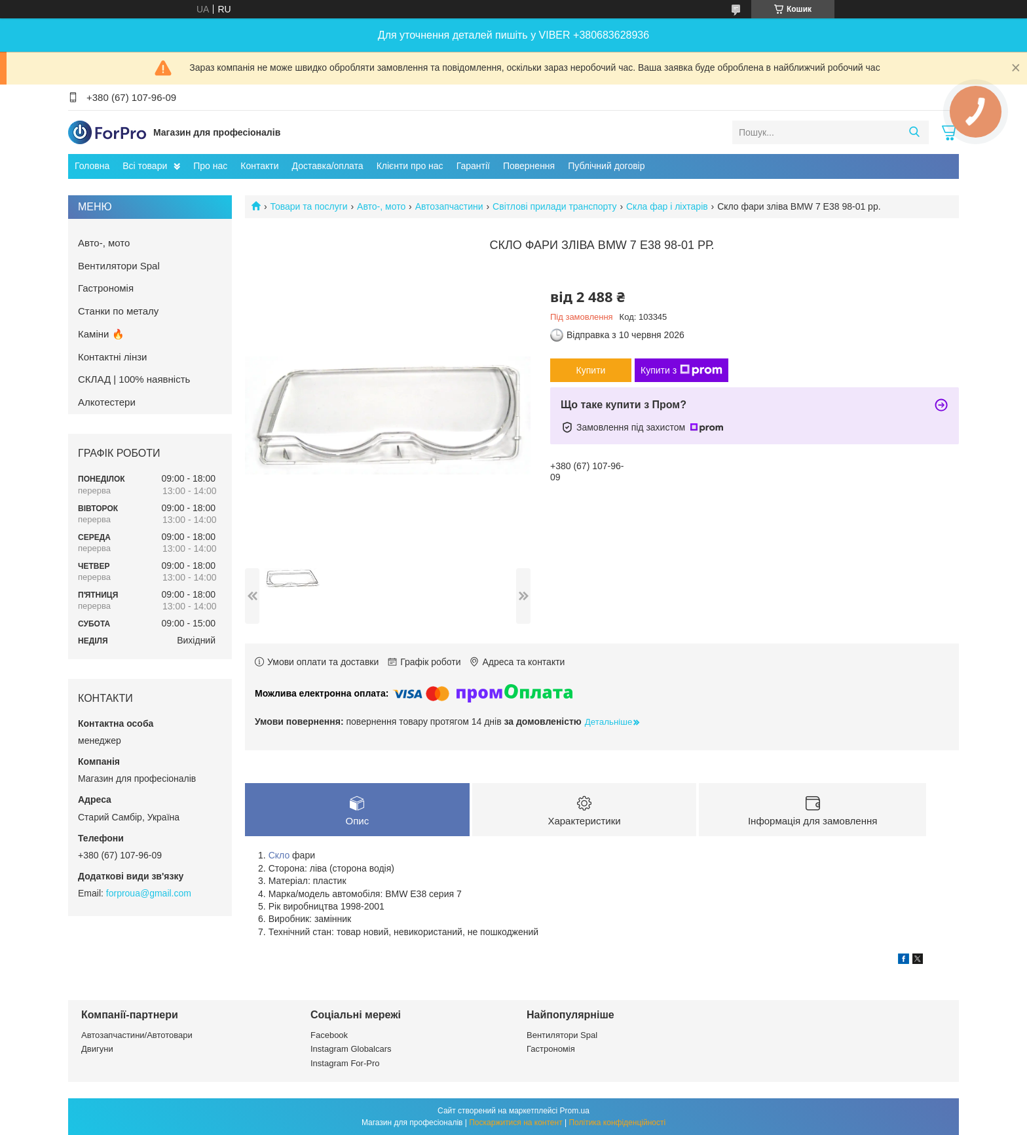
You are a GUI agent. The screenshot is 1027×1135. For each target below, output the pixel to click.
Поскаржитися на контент (515, 1122)
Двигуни (97, 1049)
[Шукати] (914, 132)
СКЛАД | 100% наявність (134, 379)
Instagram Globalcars (351, 1049)
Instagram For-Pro (344, 1063)
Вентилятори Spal (119, 265)
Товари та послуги (308, 206)
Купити (591, 370)
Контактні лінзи (112, 356)
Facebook (329, 1035)
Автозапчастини (449, 206)
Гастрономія (106, 288)
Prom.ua (574, 1110)
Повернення (529, 166)
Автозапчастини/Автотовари (137, 1035)
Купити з (681, 370)
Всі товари (144, 166)
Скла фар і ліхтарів (667, 206)
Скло (279, 855)
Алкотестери (107, 402)
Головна (92, 166)
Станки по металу (118, 311)
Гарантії (473, 166)
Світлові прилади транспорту (554, 206)
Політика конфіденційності (617, 1122)
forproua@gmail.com (148, 893)
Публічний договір (606, 166)
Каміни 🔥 (101, 333)
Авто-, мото (381, 206)
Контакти (259, 166)
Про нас (210, 166)
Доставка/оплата (328, 166)
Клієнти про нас (410, 166)
